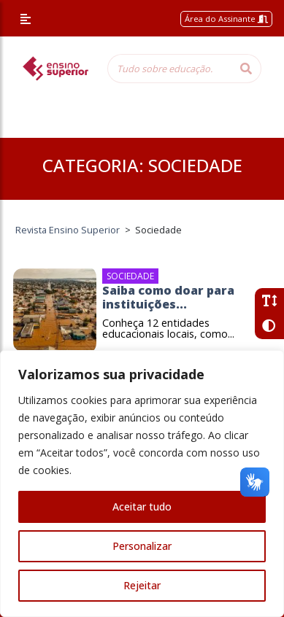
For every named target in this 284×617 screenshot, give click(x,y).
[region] (142, 483)
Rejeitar (142, 585)
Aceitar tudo (142, 506)
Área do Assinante (226, 18)
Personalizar (142, 546)
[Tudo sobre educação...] (169, 68)
